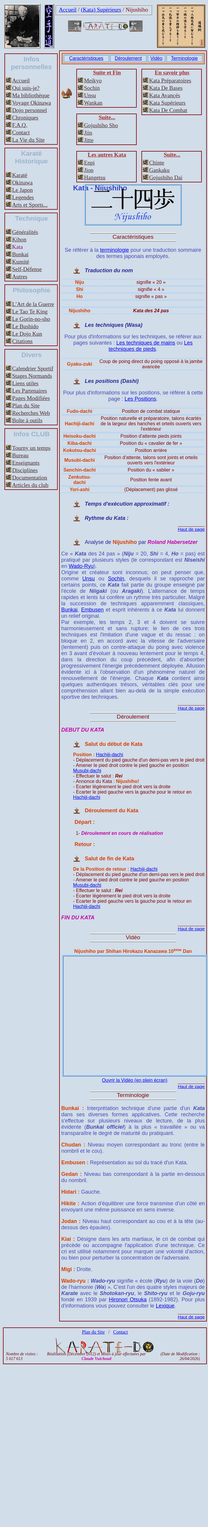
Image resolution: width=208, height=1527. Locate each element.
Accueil (68, 10)
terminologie (114, 250)
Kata (17, 247)
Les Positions (140, 399)
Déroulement (128, 58)
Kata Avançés (164, 95)
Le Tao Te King (30, 311)
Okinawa (22, 182)
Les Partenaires (29, 391)
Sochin (92, 88)
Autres (19, 276)
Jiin (88, 133)
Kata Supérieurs (167, 103)
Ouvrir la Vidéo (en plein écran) (134, 1080)
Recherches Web (31, 413)
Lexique (165, 1306)
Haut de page (191, 529)
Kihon (19, 239)
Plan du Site (26, 405)
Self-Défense (27, 269)
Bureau (20, 455)
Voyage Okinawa (31, 103)
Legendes (23, 197)
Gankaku (159, 170)
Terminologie (184, 58)
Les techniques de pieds (151, 346)
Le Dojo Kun (27, 334)
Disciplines (25, 470)
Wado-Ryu (81, 566)
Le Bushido (25, 326)
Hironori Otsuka (128, 1300)
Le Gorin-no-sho (31, 319)
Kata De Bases (166, 88)
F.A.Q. (19, 125)
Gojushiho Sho (101, 125)
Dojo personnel (29, 110)
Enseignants (26, 463)
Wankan (93, 103)
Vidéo (156, 58)
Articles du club (30, 485)
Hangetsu (94, 177)
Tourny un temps (31, 448)
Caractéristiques (86, 58)
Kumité (20, 262)
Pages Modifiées (31, 398)
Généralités (25, 232)
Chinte (156, 163)
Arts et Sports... (30, 205)
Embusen (92, 610)
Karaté (19, 175)
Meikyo (93, 80)
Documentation (29, 477)
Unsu (90, 95)
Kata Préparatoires (170, 80)
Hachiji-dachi (109, 754)
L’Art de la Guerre (33, 304)
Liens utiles (25, 383)
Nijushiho (136, 10)
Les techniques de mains (145, 343)
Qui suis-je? (25, 88)
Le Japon (22, 190)
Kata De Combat (168, 110)
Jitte (88, 140)
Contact (21, 132)
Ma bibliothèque (30, 95)
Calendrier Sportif (32, 368)
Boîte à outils (27, 420)
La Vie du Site (28, 140)
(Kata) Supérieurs (101, 10)
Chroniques (25, 117)
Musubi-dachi (87, 770)
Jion (88, 170)
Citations (22, 341)
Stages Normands (32, 376)
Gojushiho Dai (165, 177)
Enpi (89, 163)
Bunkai (20, 254)
